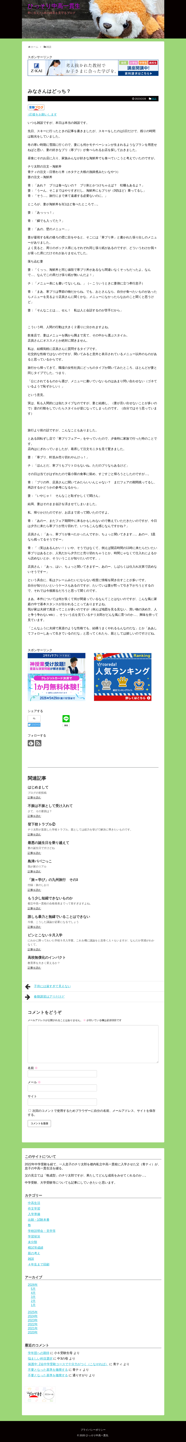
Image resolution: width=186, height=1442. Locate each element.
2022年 (33, 1324)
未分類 (32, 1242)
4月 (33, 1293)
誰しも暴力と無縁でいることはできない (59, 917)
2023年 (33, 1320)
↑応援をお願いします (42, 114)
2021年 (33, 1328)
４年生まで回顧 (38, 1264)
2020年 (33, 1332)
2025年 (33, 1312)
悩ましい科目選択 (40, 1358)
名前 (33, 1068)
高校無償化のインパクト (47, 957)
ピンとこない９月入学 (45, 935)
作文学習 (34, 1208)
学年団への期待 (38, 1353)
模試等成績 (35, 1247)
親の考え (34, 1253)
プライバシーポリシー (93, 1429)
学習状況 (34, 1236)
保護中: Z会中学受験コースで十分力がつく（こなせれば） (68, 1364)
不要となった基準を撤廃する (48, 1369)
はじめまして (38, 787)
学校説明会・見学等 (42, 1231)
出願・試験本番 (38, 1219)
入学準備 (34, 1214)
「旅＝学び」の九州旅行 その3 (53, 880)
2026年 (33, 1284)
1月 (33, 1305)
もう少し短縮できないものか (50, 898)
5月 (33, 1288)
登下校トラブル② (41, 824)
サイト (32, 1096)
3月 (33, 1297)
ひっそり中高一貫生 (54, 6)
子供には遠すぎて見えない (48, 987)
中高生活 (34, 1203)
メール (34, 1082)
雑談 (154, 98)
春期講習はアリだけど (45, 997)
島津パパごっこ (40, 861)
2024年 (33, 1316)
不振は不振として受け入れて (50, 806)
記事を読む (34, 797)
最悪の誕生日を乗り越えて (48, 843)
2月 (33, 1301)
